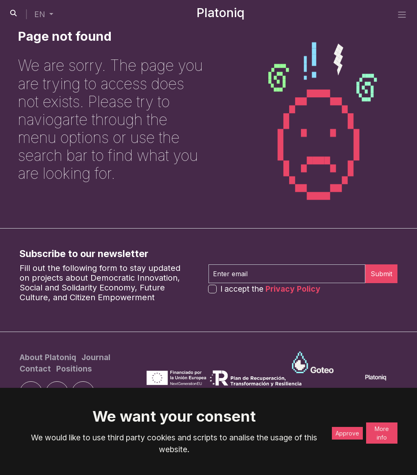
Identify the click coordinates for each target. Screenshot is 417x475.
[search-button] (13, 13)
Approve (347, 433)
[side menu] (402, 14)
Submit (381, 274)
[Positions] (74, 369)
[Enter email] (286, 273)
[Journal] (95, 357)
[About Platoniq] (49, 357)
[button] (44, 14)
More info (382, 433)
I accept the (270, 289)
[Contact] (36, 369)
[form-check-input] (212, 289)
